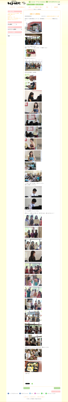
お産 (29, 7)
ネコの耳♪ (9, 15)
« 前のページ (26, 388)
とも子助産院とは (20, 7)
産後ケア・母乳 (38, 7)
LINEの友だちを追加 (51, 393)
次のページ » (57, 388)
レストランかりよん (48, 18)
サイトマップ (32, 396)
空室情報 (56, 7)
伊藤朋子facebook (24, 393)
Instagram (38, 393)
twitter (32, 393)
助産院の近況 (31, 9)
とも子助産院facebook (13, 393)
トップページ (12, 7)
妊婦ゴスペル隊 (56, 16)
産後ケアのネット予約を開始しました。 (15, 18)
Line (43, 393)
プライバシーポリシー (41, 396)
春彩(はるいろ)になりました (13, 19)
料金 (47, 7)
